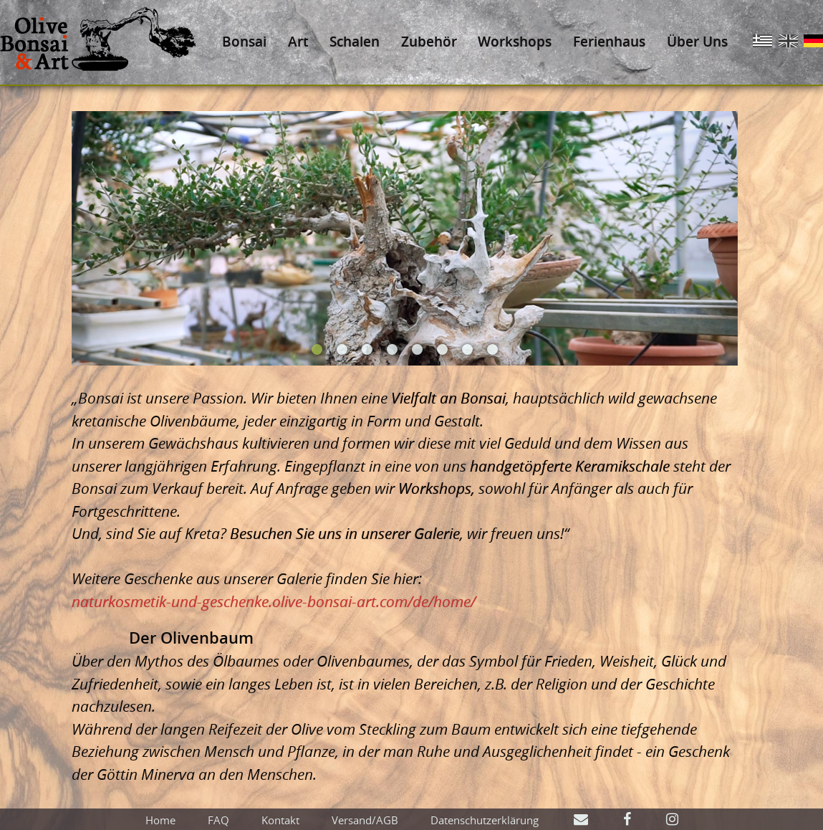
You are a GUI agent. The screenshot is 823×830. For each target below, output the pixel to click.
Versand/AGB (365, 820)
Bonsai (244, 41)
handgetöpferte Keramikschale (570, 466)
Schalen (354, 41)
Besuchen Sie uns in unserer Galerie (345, 533)
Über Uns (697, 41)
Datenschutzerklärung (484, 820)
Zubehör (429, 41)
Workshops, (436, 488)
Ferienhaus (609, 41)
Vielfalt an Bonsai (448, 398)
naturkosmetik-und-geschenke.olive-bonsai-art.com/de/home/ (274, 601)
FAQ (218, 820)
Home (160, 820)
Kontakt (280, 820)
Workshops (515, 41)
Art (298, 41)
